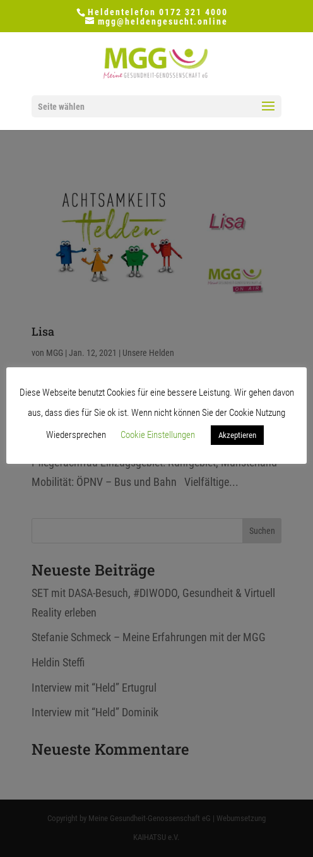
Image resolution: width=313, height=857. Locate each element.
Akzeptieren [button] (237, 435)
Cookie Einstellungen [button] (158, 434)
